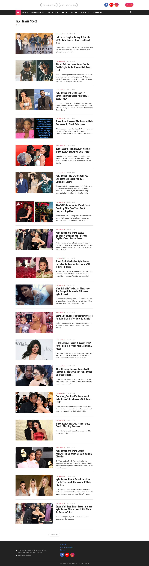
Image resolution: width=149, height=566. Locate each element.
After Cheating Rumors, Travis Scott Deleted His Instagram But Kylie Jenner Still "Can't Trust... (74, 372)
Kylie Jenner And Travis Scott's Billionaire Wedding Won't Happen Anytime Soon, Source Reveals (71, 235)
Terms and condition (66, 547)
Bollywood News (37, 12)
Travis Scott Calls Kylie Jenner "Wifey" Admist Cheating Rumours (73, 425)
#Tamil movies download (68, 5)
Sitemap (62, 550)
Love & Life (85, 12)
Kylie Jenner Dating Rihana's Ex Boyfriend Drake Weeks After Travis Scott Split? (72, 96)
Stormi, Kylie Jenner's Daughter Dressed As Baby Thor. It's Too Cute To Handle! (74, 317)
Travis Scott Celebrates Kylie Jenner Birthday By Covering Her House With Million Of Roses (73, 264)
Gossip (65, 12)
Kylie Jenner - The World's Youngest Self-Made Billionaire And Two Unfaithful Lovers (72, 179)
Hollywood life (53, 12)
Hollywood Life (60, 34)
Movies (25, 12)
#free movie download (49, 5)
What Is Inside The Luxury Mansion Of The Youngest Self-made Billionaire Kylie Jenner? (73, 291)
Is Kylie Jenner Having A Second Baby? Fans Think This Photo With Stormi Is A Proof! (74, 346)
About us (63, 544)
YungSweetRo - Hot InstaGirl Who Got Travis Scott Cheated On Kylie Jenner (73, 150)
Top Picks (74, 12)
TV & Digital (97, 12)
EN (128, 5)
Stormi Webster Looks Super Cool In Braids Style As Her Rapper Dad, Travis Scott (73, 67)
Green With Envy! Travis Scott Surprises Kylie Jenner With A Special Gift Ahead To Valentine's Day (74, 509)
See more (54, 534)
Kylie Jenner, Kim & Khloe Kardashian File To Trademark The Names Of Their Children (73, 482)
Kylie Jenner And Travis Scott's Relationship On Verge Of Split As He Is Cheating (74, 453)
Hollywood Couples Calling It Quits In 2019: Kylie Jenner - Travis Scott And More (73, 40)
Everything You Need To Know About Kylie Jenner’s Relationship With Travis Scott (73, 399)
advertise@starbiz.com (25, 555)
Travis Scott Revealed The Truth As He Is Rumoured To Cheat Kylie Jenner (74, 123)
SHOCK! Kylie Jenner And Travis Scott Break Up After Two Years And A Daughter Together (73, 208)
